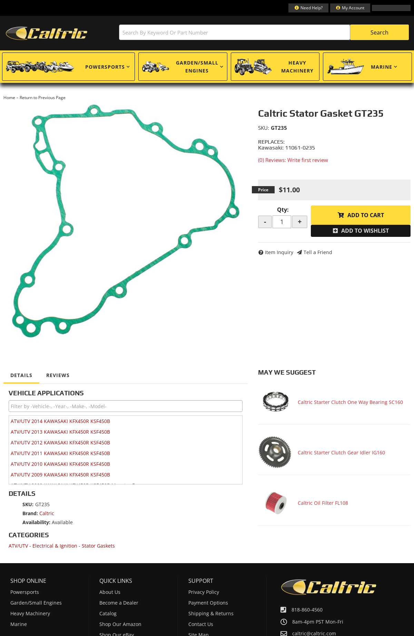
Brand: (30, 513)
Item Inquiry (279, 252)
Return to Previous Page (43, 97)
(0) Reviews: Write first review (293, 159)
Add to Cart (365, 215)
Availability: (36, 522)
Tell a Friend (318, 252)
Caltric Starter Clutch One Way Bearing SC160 (350, 402)
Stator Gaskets (98, 545)
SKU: (263, 127)
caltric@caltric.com (314, 633)
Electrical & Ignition (54, 545)
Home (9, 97)
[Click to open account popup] (350, 7)
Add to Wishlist (365, 230)
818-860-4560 (307, 609)
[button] (264, 32)
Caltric (46, 513)
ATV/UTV (18, 545)
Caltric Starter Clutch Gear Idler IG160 (341, 452)
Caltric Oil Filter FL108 (323, 503)
